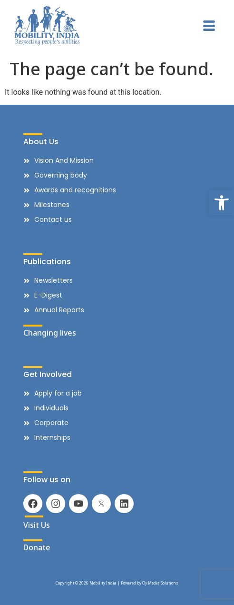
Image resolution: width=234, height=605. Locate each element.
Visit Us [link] (36, 525)
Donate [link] (36, 547)
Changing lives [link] (49, 332)
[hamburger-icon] (209, 27)
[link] (221, 202)
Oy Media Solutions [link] (160, 582)
